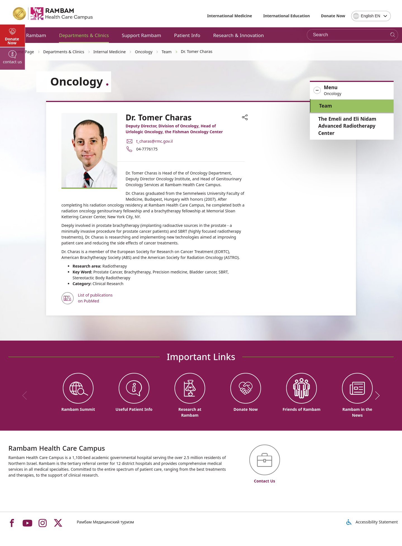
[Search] (393, 35)
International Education (286, 15)
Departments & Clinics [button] (84, 35)
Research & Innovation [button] (238, 35)
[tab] (12, 150)
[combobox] (371, 16)
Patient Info (187, 35)
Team (325, 106)
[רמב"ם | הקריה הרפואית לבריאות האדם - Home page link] (53, 14)
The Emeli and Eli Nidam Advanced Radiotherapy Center (347, 126)
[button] (352, 90)
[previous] (27, 395)
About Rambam (28, 35)
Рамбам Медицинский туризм (105, 522)
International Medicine (229, 15)
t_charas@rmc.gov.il (154, 141)
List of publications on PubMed (95, 298)
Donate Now (333, 15)
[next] (375, 395)
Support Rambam (141, 35)
